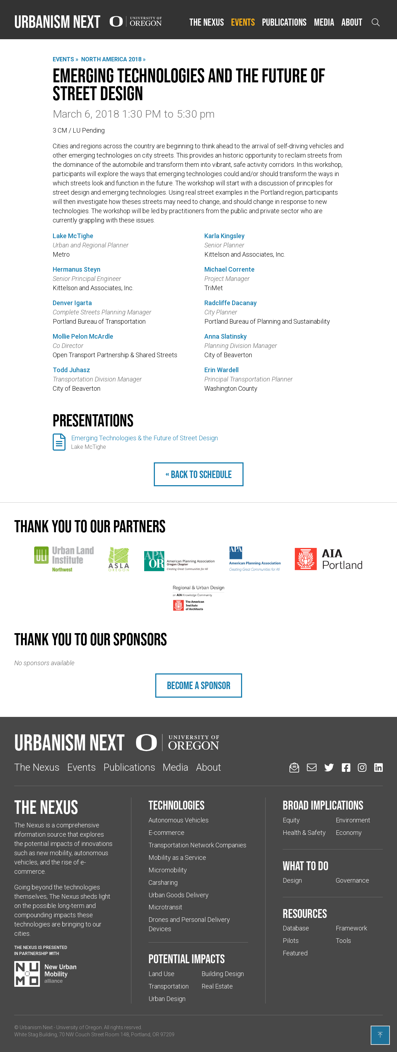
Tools (343, 940)
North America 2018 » (113, 59)
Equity (291, 820)
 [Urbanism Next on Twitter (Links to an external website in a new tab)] (329, 767)
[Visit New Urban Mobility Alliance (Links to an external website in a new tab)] (45, 974)
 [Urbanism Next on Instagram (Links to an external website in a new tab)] (362, 767)
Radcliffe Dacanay (230, 303)
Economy (349, 832)
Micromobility (167, 870)
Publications (284, 22)
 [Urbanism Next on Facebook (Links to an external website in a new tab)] (346, 767)
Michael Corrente (229, 269)
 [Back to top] (380, 1035)
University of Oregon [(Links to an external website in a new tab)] (79, 1027)
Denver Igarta (72, 303)
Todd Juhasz (71, 370)
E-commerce (166, 832)
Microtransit (165, 907)
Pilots (291, 940)
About (351, 22)
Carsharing (163, 882)
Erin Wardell (221, 370)
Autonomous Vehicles (178, 820)
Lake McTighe (73, 236)
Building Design (223, 973)
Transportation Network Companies (197, 845)
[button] (207, 22)
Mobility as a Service (177, 857)
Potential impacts (186, 958)
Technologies (176, 805)
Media (324, 22)
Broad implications (323, 805)
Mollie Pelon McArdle (83, 336)
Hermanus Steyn (76, 269)
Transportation (168, 986)
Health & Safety (304, 832)
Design (292, 880)
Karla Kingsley (224, 236)
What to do (305, 865)
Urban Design (167, 998)
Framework (351, 928)
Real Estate (217, 986)
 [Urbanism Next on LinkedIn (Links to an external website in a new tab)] (378, 767)
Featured (295, 953)
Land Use (161, 973)
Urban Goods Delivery (178, 895)
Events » (65, 59)
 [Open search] (376, 22)
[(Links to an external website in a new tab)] (64, 558)
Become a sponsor (198, 685)
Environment (353, 820)
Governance (352, 880)
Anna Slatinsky (225, 336)
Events (243, 22)
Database (296, 928)
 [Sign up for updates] (294, 767)
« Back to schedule (199, 474)
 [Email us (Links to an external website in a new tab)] (312, 767)
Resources (305, 913)
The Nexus (206, 22)
